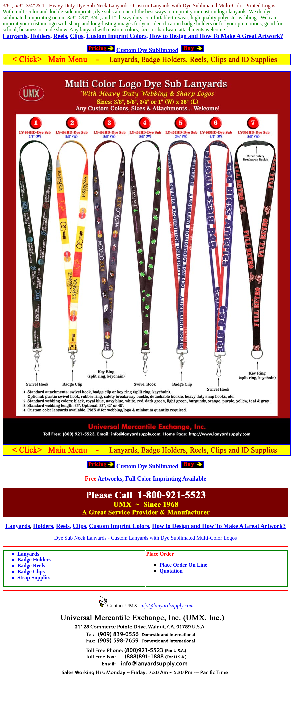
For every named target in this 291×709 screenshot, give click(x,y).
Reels (60, 36)
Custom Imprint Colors (116, 36)
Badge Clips (31, 571)
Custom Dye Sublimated (147, 50)
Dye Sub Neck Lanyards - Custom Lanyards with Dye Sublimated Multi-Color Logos (145, 538)
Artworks (110, 478)
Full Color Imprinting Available (165, 478)
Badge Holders (34, 559)
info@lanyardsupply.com (166, 605)
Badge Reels (31, 565)
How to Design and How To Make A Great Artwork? (216, 36)
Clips (76, 36)
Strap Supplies (33, 577)
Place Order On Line (183, 565)
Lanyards (15, 36)
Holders (40, 36)
